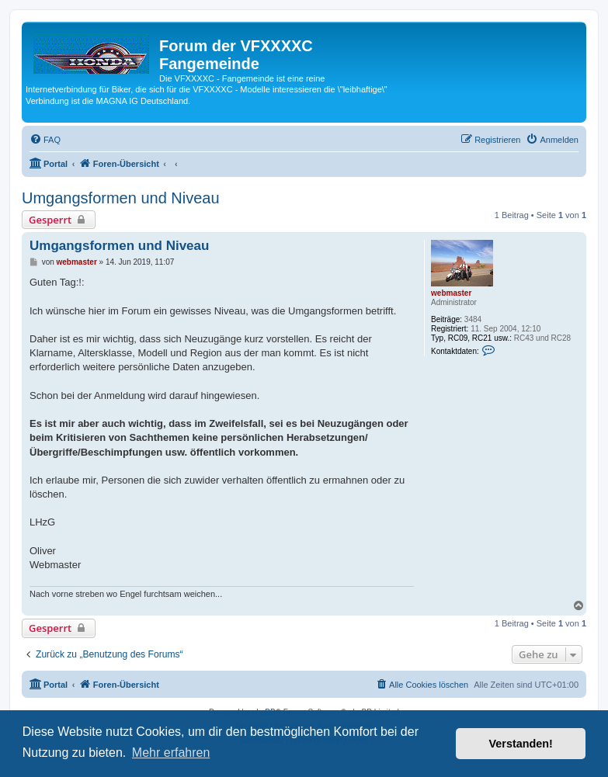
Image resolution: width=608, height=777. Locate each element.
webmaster (451, 293)
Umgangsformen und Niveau (121, 197)
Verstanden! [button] (521, 743)
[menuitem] (45, 139)
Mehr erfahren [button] (171, 752)
